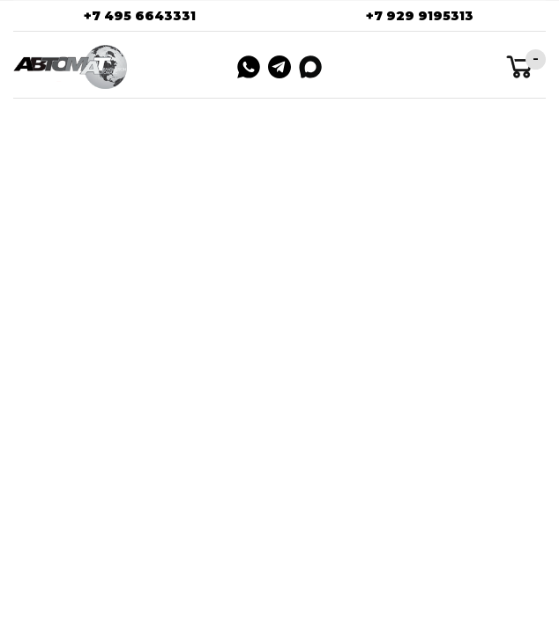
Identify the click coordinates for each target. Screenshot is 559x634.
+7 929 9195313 (419, 16)
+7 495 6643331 (140, 16)
